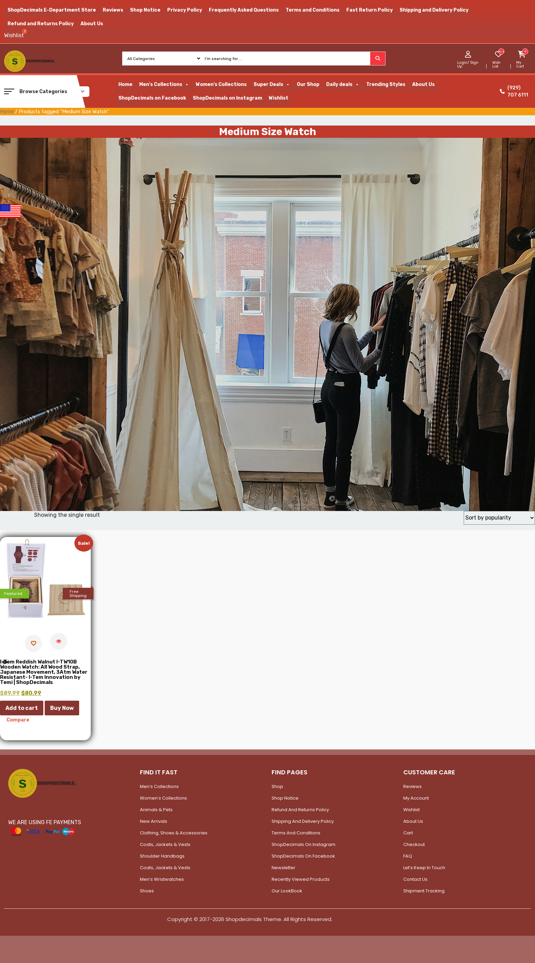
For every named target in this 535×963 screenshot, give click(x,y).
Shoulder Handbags (162, 856)
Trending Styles (385, 84)
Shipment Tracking (424, 891)
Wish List (496, 64)
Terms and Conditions (312, 10)
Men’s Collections (159, 786)
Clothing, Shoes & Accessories (173, 833)
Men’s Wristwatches (162, 879)
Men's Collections (164, 84)
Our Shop (308, 84)
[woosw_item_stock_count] (501, 51)
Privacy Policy (184, 10)
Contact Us (415, 879)
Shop (277, 786)
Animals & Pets (156, 809)
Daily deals (342, 84)
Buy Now (62, 708)
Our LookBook (287, 891)
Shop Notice (145, 10)
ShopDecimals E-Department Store (52, 10)
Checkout (414, 844)
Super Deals (272, 84)
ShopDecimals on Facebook (152, 98)
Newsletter (283, 867)
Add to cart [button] (21, 708)
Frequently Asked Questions (244, 10)
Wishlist (278, 98)
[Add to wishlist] (33, 643)
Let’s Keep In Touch (424, 867)
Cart (408, 833)
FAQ (407, 856)
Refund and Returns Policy (41, 24)
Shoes (147, 891)
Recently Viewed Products (301, 879)
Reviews (113, 10)
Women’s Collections (163, 798)
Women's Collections (221, 84)
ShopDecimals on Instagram (227, 98)
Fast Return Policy (369, 10)
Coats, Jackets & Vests (165, 844)
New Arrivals (153, 821)
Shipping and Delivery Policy (434, 10)
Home (125, 84)
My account (416, 798)
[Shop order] (499, 518)
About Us (92, 24)
